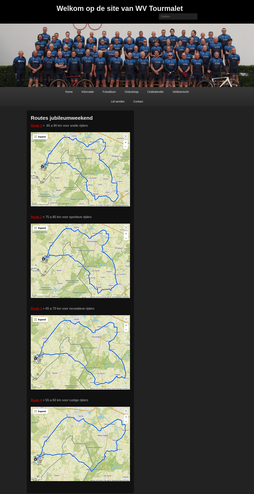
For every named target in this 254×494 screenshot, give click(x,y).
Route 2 (36, 217)
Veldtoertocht (180, 91)
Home (69, 91)
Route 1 (36, 125)
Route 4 (36, 400)
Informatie (88, 91)
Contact (138, 101)
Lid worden (118, 101)
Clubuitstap (132, 91)
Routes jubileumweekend (62, 118)
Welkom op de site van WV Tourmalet (120, 8)
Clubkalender (155, 91)
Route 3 (36, 308)
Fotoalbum (109, 91)
